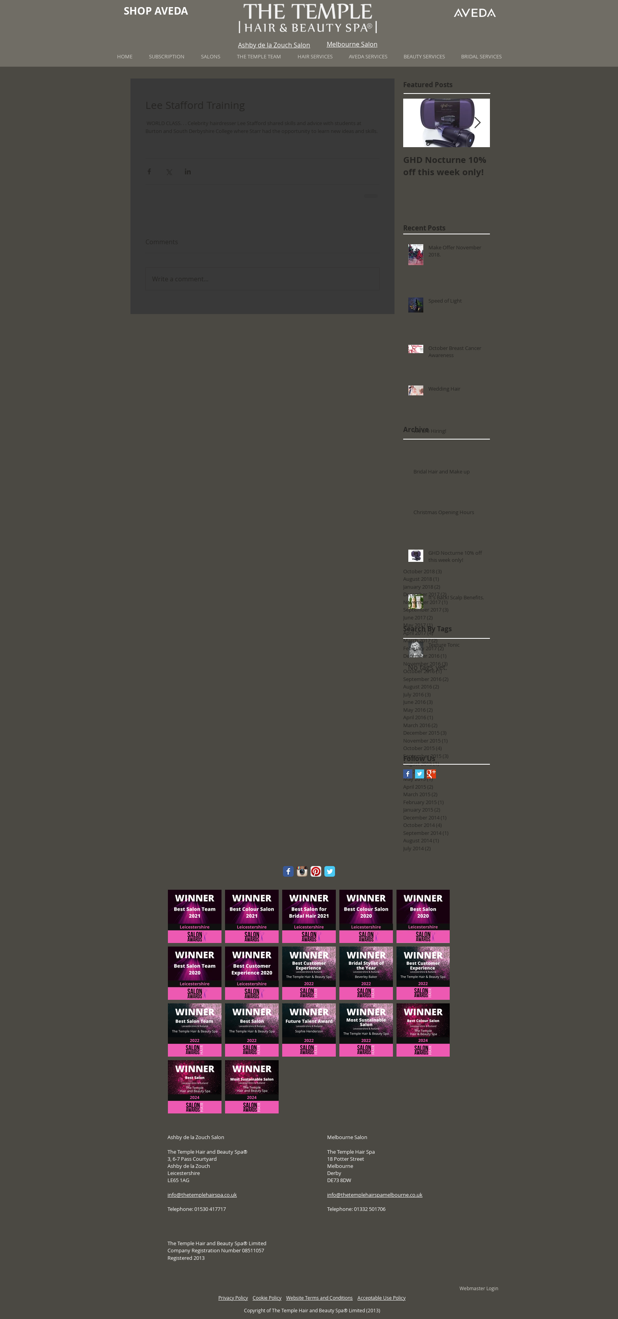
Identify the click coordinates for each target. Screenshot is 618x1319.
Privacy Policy (233, 1298)
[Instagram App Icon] (302, 871)
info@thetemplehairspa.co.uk (202, 1194)
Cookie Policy (267, 1298)
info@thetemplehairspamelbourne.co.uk (375, 1194)
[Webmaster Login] (478, 1289)
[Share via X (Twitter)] (168, 171)
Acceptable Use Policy (381, 1298)
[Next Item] (477, 123)
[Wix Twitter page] (329, 871)
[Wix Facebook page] (288, 871)
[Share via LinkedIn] (188, 171)
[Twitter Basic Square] (419, 773)
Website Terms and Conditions (319, 1298)
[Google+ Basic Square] (431, 773)
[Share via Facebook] (149, 171)
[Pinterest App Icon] (316, 871)
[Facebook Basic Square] (407, 773)
